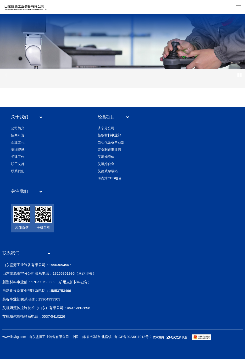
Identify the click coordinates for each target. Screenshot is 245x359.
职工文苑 (17, 164)
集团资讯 (17, 149)
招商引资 (17, 135)
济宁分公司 (106, 128)
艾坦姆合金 (106, 164)
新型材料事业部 (109, 135)
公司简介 (17, 128)
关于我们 (19, 116)
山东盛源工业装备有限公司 (49, 337)
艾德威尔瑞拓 (108, 171)
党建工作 (17, 157)
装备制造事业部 (109, 149)
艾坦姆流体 (106, 157)
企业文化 (17, 142)
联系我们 (17, 171)
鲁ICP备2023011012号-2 (132, 337)
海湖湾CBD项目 (110, 178)
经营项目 (106, 116)
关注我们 (19, 191)
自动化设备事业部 (111, 142)
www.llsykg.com (14, 337)
